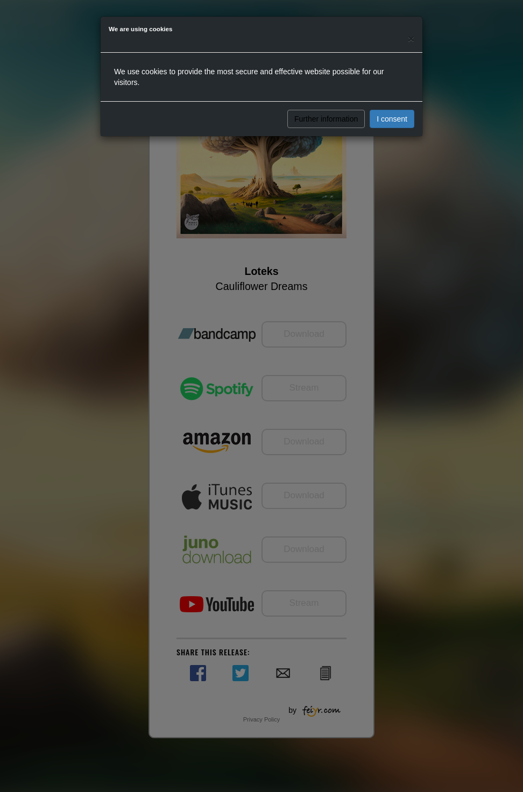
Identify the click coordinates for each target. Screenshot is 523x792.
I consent (392, 119)
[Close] (411, 38)
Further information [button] (326, 119)
